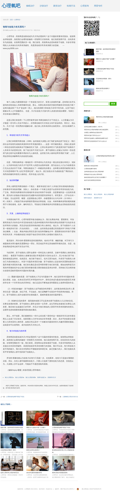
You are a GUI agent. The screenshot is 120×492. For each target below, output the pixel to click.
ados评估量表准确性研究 (34, 472)
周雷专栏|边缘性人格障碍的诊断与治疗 (96, 138)
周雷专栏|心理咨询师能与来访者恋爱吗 (96, 129)
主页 (11, 20)
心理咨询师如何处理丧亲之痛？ (105, 156)
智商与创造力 (41, 377)
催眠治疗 (30, 6)
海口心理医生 (9, 377)
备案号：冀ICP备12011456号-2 (64, 489)
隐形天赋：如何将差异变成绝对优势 (12, 427)
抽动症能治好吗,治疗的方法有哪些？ (95, 177)
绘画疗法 (71, 6)
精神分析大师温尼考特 (91, 166)
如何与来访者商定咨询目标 (92, 180)
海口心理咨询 (19, 377)
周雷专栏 (98, 6)
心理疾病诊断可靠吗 (90, 168)
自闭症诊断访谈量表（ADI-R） (93, 127)
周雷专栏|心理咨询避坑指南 (104, 117)
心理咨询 (84, 6)
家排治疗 (57, 6)
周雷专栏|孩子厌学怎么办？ (92, 135)
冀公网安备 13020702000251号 (91, 489)
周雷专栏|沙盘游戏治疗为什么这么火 (95, 141)
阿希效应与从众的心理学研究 (93, 174)
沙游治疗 (44, 6)
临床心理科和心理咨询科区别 (10, 472)
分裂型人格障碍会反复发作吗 (93, 132)
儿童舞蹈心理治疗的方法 (70, 396)
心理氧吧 (11, 5)
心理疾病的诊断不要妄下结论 (15, 396)
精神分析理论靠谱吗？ (33, 450)
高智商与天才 (52, 377)
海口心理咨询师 (30, 377)
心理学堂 (17, 20)
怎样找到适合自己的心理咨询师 (94, 171)
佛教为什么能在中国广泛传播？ (36, 427)
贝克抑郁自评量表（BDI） (9, 450)
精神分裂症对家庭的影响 (59, 472)
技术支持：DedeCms (45, 489)
